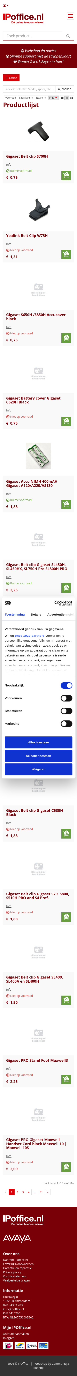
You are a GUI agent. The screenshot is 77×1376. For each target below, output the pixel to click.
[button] (38, 5)
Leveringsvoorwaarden (18, 1264)
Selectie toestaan (38, 756)
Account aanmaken (16, 1334)
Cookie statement (15, 1276)
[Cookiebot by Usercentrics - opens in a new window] (54, 603)
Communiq (59, 1364)
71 (41, 1192)
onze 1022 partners (30, 635)
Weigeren (38, 769)
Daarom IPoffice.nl (15, 1260)
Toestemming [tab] (15, 614)
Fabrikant (26, 97)
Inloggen (9, 1338)
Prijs (53, 97)
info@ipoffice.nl (13, 1309)
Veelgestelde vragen (16, 1280)
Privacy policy (12, 1272)
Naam (41, 97)
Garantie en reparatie (17, 1268)
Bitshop (38, 1368)
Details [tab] (36, 614)
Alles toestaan (38, 742)
